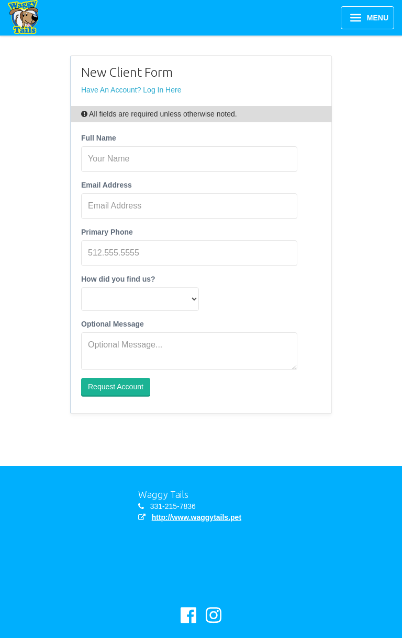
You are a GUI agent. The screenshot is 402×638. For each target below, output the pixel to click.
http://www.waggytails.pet (196, 517)
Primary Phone (107, 232)
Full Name (98, 138)
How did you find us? (118, 279)
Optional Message (112, 324)
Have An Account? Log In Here (131, 90)
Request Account (115, 386)
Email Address (106, 185)
